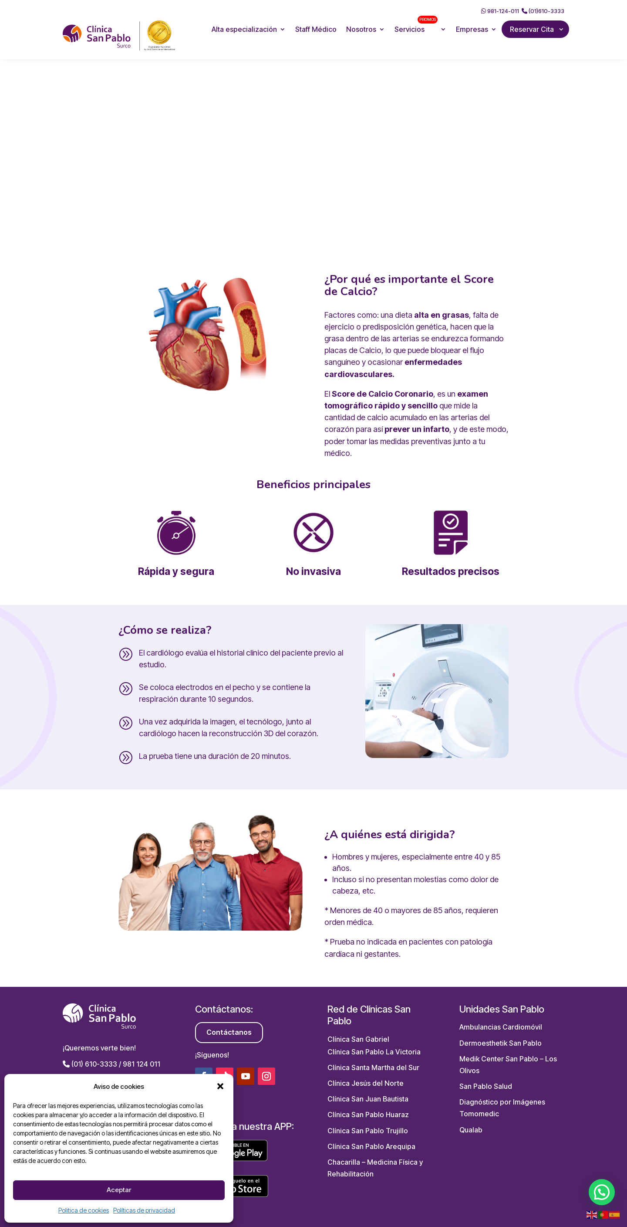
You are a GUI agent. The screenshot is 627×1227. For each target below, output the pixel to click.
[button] (220, 1086)
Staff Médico (316, 29)
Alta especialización (244, 29)
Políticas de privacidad (144, 1210)
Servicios (416, 25)
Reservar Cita (532, 29)
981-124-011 (500, 10)
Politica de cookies (83, 1210)
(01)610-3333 (543, 10)
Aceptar (119, 1190)
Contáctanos (229, 1032)
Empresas (472, 29)
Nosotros (361, 29)
